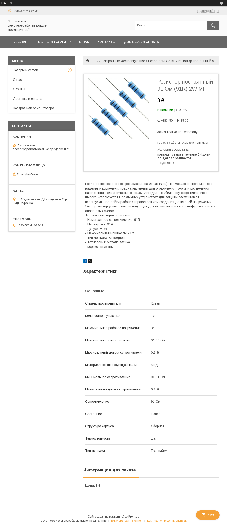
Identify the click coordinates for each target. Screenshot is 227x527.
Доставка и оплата (141, 42)
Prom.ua (133, 516)
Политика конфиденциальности (167, 520)
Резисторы (156, 61)
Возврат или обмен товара (37, 54)
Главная (20, 42)
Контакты (107, 42)
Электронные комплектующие (122, 61)
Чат (208, 515)
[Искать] (213, 25)
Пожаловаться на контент (127, 520)
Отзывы (19, 89)
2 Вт (171, 61)
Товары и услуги (51, 42)
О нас (84, 42)
